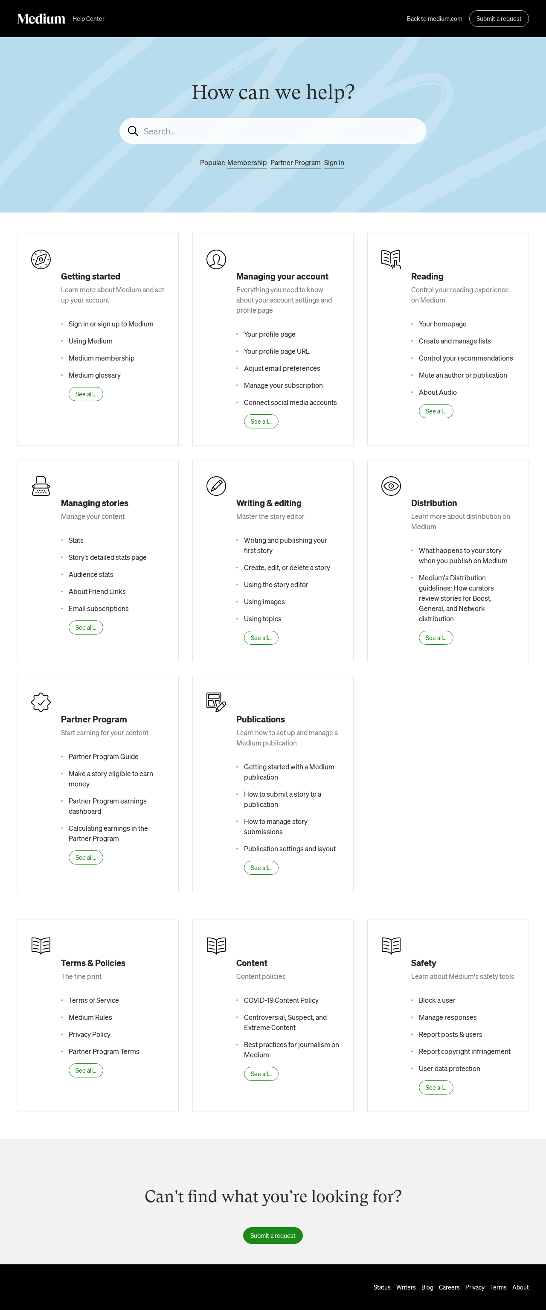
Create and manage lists (455, 340)
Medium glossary (95, 374)
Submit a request (499, 18)
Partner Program (295, 162)
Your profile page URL (277, 350)
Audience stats (91, 574)
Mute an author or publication (463, 374)
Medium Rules (90, 1017)
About (520, 1287)
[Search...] (273, 131)
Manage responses (448, 1017)
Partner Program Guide (104, 756)
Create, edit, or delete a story (287, 567)
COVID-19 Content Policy (281, 1000)
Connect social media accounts (290, 402)
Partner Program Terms (104, 1051)
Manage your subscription (283, 385)
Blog (427, 1287)
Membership (247, 162)
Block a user (437, 1000)
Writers (406, 1287)
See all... (86, 394)
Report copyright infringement (465, 1051)
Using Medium (91, 340)
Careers (449, 1287)
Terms (498, 1287)
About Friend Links (97, 591)
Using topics (263, 618)
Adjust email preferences (282, 368)
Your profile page (270, 333)
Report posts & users (450, 1034)
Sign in (334, 162)
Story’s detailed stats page (108, 557)
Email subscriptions (99, 608)
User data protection (449, 1068)
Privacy (475, 1287)
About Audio (438, 391)
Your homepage (443, 323)
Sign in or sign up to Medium (111, 323)
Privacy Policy (89, 1034)
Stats (76, 540)
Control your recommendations (466, 357)
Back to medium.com (434, 18)
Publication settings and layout (290, 848)
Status (382, 1287)
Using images (264, 601)
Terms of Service (94, 1000)
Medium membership (102, 357)
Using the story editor (276, 584)
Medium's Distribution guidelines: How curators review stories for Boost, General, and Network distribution (456, 598)
